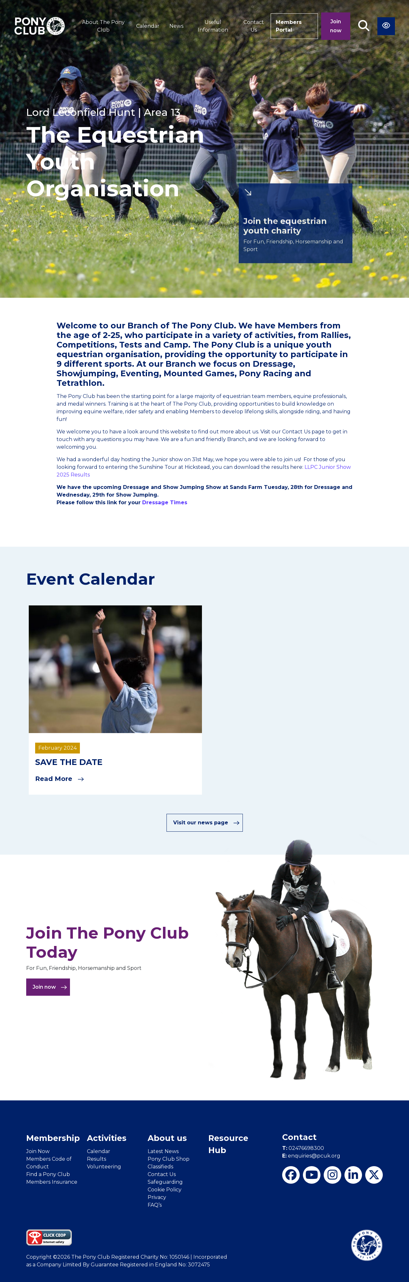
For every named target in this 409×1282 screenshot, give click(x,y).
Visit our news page (206, 823)
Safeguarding (165, 1182)
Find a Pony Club (48, 1174)
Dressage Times (165, 502)
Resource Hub (228, 1144)
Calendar (147, 26)
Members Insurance (51, 1182)
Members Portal (289, 26)
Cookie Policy (164, 1190)
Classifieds (160, 1167)
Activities (107, 1138)
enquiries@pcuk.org (311, 1156)
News (176, 26)
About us (167, 1138)
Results (96, 1159)
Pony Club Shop (168, 1159)
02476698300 (303, 1148)
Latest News (163, 1151)
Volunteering (104, 1167)
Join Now (38, 1151)
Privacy (157, 1197)
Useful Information (213, 26)
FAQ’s (155, 1205)
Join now (336, 26)
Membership (53, 1138)
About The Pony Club (103, 26)
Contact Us (253, 26)
